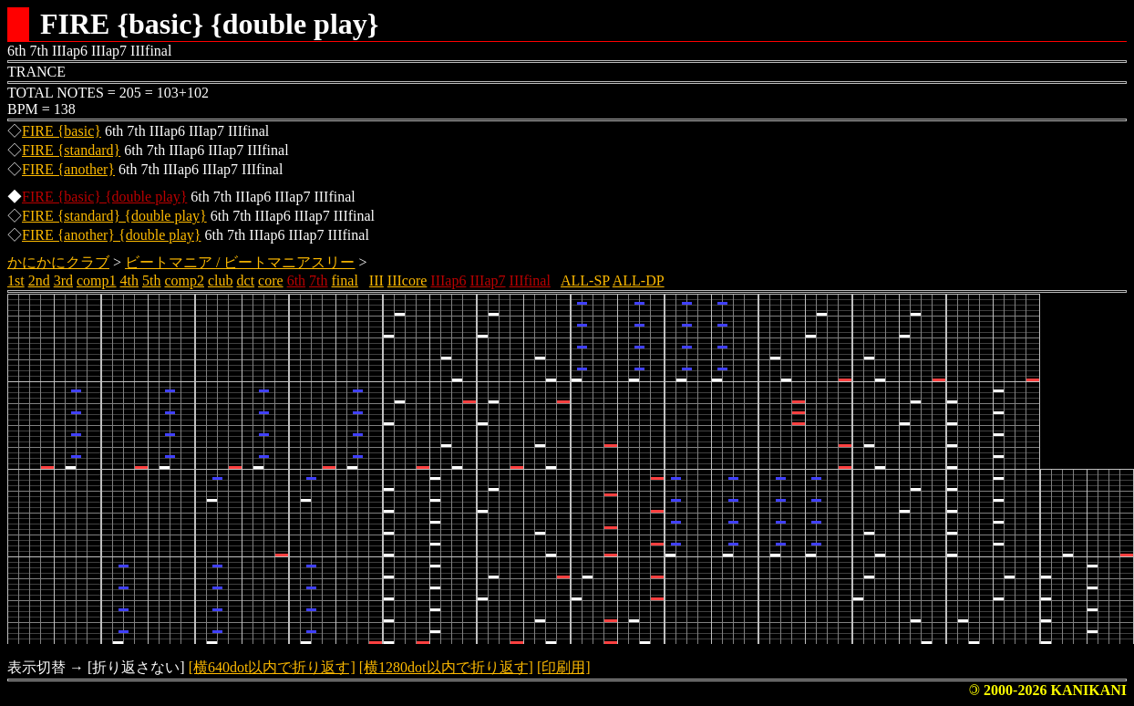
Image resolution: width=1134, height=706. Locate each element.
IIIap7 (487, 280)
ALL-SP (585, 280)
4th (129, 280)
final (345, 280)
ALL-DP (639, 280)
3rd (63, 280)
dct (246, 280)
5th (151, 280)
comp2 (184, 280)
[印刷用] (564, 667)
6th (296, 280)
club (220, 280)
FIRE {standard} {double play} (114, 215)
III (376, 280)
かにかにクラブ (58, 262)
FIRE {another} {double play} (111, 235)
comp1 (97, 280)
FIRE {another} (68, 169)
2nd (39, 280)
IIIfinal (530, 280)
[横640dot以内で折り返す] (272, 667)
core (271, 280)
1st (16, 280)
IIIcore (407, 280)
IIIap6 (448, 280)
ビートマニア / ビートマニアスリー (240, 262)
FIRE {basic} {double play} (104, 196)
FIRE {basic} (61, 131)
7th (318, 280)
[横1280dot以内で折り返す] (446, 667)
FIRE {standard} (71, 150)
